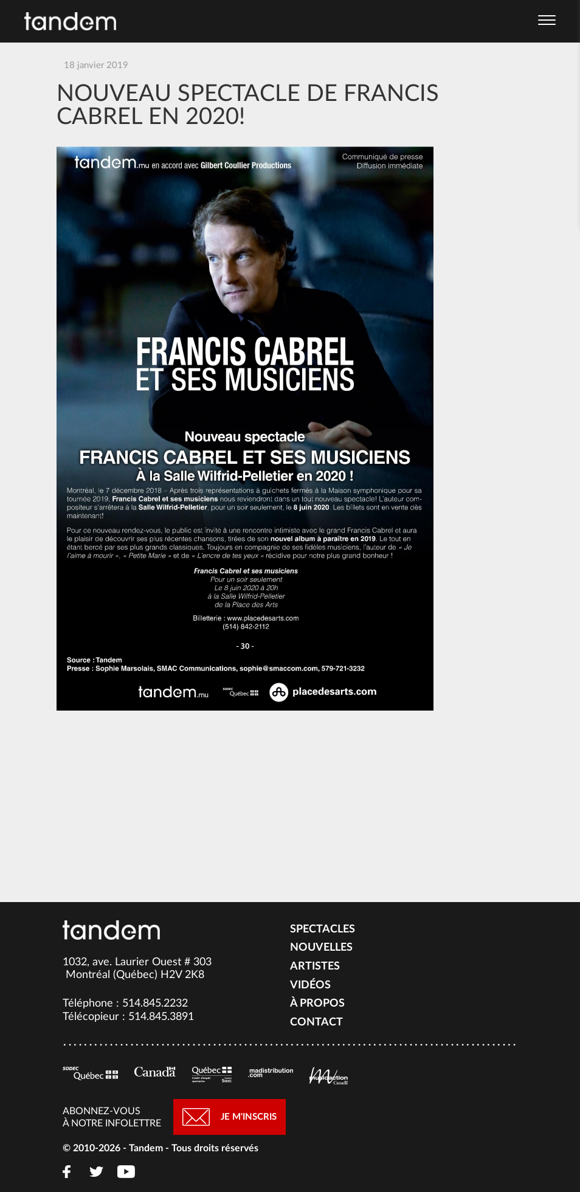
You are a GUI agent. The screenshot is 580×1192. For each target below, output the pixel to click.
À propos (317, 1003)
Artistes (315, 966)
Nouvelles (321, 947)
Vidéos (310, 985)
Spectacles (322, 929)
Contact (316, 1022)
